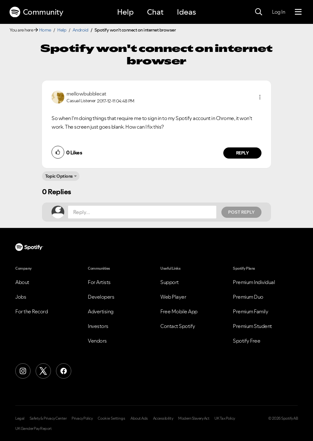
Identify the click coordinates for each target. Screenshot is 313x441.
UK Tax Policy (224, 418)
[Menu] (298, 12)
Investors (98, 326)
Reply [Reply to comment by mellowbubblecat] (242, 153)
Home (45, 30)
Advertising (101, 311)
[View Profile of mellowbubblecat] (86, 93)
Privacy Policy (82, 418)
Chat (155, 12)
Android (80, 30)
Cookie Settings (111, 418)
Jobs (20, 296)
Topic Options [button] (59, 176)
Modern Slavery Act (193, 418)
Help (125, 12)
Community (36, 12)
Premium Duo (248, 296)
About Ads (139, 418)
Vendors (97, 340)
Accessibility (163, 418)
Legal (19, 418)
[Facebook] (63, 371)
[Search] (258, 12)
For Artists (99, 282)
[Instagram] (23, 371)
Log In (278, 11)
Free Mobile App (179, 311)
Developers (101, 296)
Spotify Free (246, 340)
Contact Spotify (177, 326)
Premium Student (252, 326)
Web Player (173, 296)
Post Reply (241, 212)
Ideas (186, 12)
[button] (260, 97)
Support (169, 282)
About (22, 282)
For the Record (31, 311)
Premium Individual (254, 282)
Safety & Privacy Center (48, 418)
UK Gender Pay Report (33, 428)
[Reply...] (142, 212)
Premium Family (250, 311)
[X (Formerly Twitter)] (43, 371)
